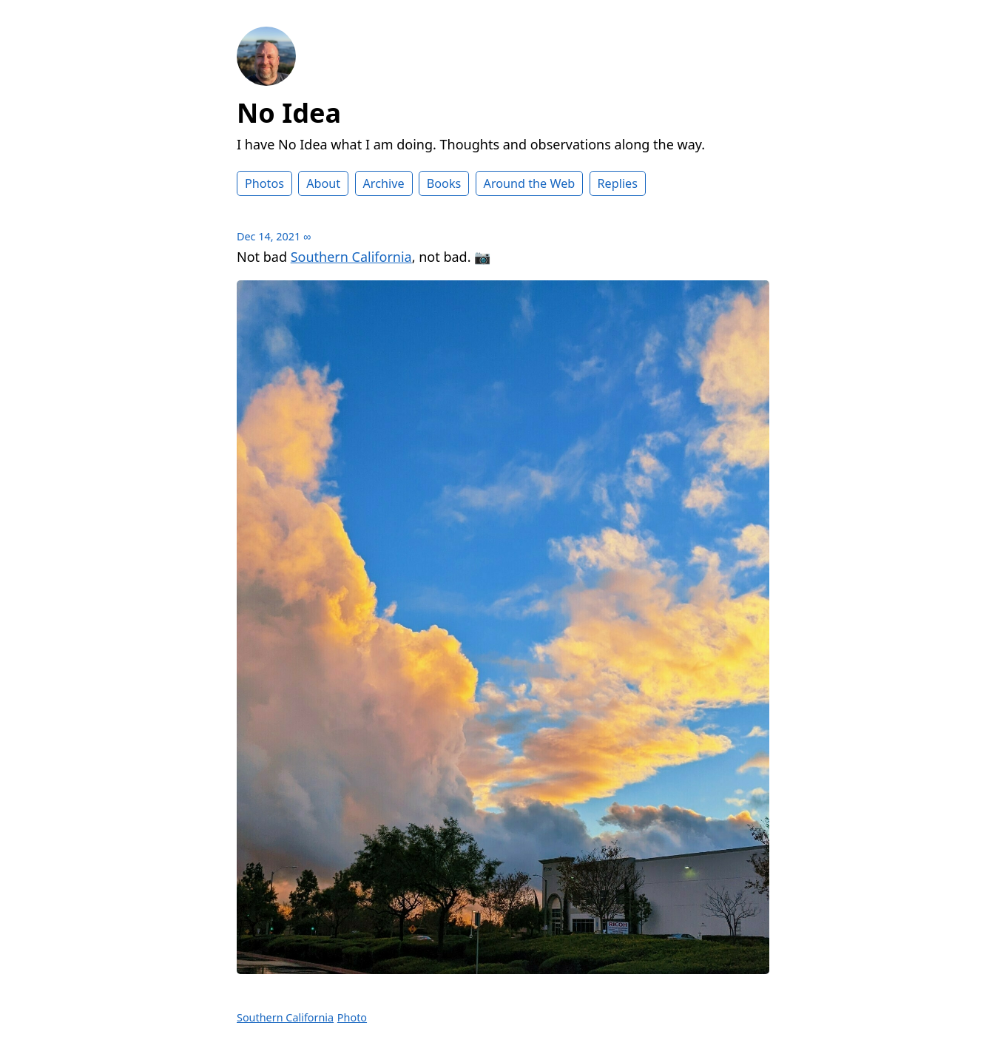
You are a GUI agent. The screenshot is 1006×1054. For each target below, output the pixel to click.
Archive (384, 183)
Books (444, 183)
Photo (352, 1017)
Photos (264, 183)
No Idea (289, 113)
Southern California (351, 257)
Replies (618, 183)
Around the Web (529, 183)
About (323, 183)
